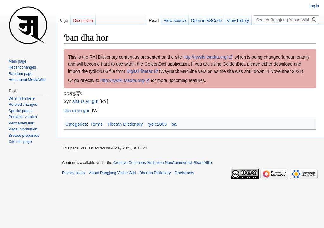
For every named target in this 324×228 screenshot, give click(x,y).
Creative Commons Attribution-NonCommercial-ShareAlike (162, 163)
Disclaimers (184, 173)
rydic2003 (157, 124)
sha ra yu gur (85, 101)
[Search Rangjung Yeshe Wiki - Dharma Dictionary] (286, 19)
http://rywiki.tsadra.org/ (205, 57)
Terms (96, 124)
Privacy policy (73, 173)
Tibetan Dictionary (125, 124)
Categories (76, 124)
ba (174, 124)
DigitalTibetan (139, 71)
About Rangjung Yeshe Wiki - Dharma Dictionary (130, 173)
